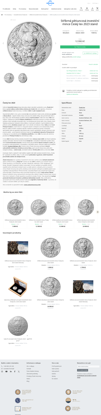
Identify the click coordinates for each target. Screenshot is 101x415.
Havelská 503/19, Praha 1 (74, 73)
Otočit (13, 20)
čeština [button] (95, 3)
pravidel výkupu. (76, 57)
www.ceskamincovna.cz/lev (32, 185)
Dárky (14, 9)
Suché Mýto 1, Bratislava (73, 81)
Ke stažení (55, 378)
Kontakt (29, 368)
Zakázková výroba (56, 9)
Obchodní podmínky (32, 373)
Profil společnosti (57, 366)
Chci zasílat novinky (82, 370)
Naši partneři (55, 371)
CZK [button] (88, 3)
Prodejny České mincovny (34, 376)
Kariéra (54, 373)
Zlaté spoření (44, 9)
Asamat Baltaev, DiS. (14, 146)
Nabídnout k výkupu (90, 53)
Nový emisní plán (33, 9)
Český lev (82, 107)
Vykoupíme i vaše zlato (70, 9)
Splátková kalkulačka (72, 94)
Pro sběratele (6, 9)
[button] (7, 43)
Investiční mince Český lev (20, 15)
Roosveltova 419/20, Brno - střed (76, 76)
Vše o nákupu (30, 366)
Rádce (28, 378)
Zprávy (54, 376)
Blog (28, 381)
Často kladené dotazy (33, 371)
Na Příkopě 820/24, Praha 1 (74, 71)
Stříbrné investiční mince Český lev (38, 15)
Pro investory (22, 9)
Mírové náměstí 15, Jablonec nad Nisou (78, 78)
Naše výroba (55, 368)
